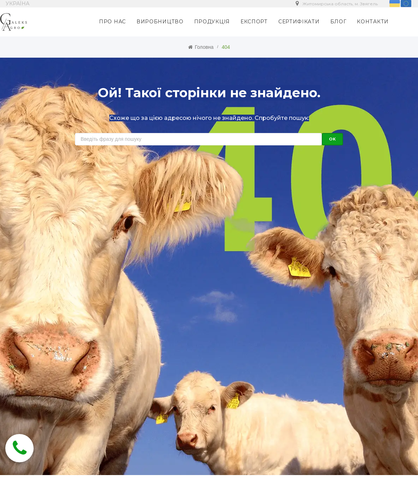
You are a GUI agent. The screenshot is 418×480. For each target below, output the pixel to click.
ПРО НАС (112, 21)
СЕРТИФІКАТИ (299, 21)
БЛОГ (338, 21)
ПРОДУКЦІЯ (212, 21)
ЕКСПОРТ (254, 21)
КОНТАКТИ (373, 21)
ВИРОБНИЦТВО (160, 21)
